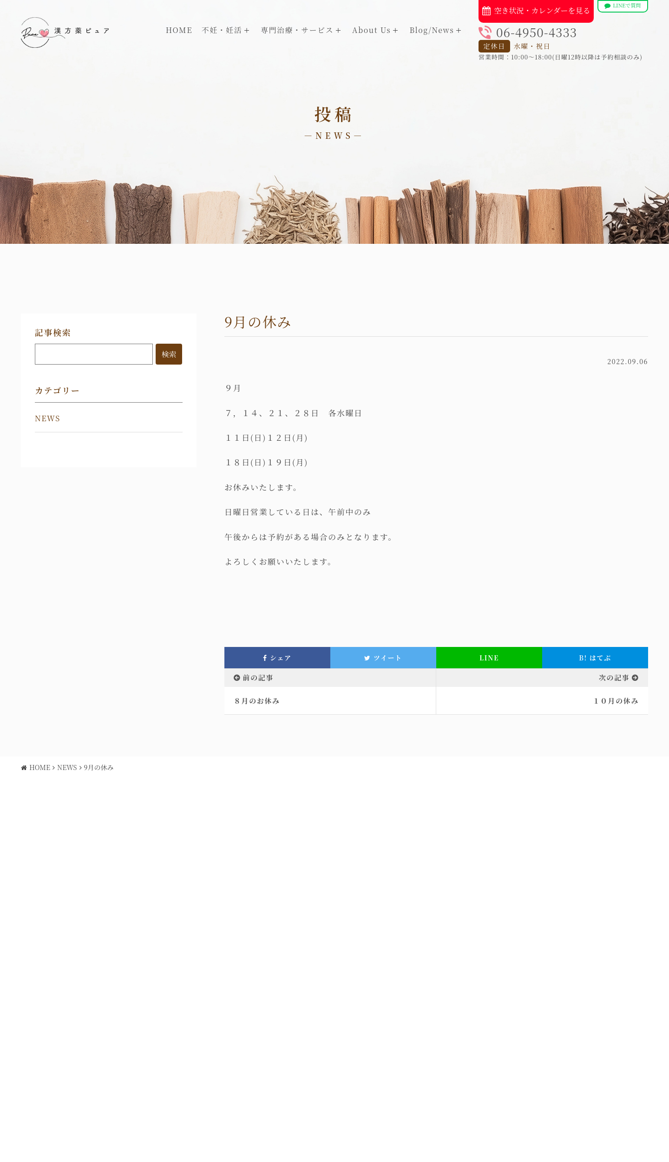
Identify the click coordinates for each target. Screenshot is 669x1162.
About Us (371, 30)
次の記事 (614, 677)
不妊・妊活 (222, 30)
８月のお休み (257, 700)
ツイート (383, 657)
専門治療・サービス (297, 30)
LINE (489, 657)
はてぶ (595, 657)
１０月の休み (615, 700)
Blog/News (431, 30)
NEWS (47, 418)
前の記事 (258, 677)
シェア (277, 657)
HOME (179, 30)
